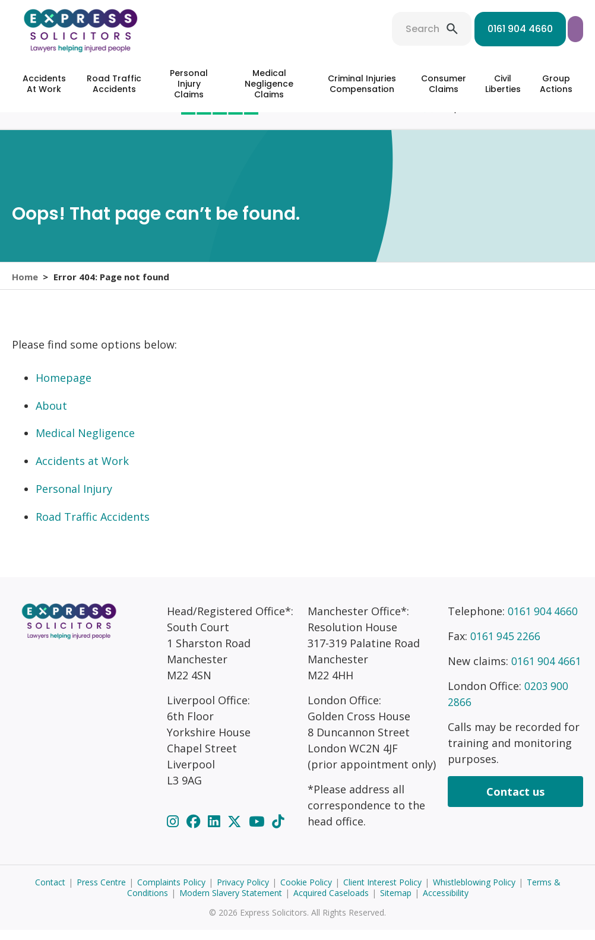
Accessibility (446, 903)
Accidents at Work (82, 471)
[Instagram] (174, 831)
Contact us (515, 802)
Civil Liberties (503, 83)
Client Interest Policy (382, 892)
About (51, 416)
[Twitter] (236, 831)
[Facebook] (195, 831)
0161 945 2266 (506, 646)
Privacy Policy (243, 892)
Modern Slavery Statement (230, 903)
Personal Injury (74, 499)
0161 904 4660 (431, 29)
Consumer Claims (443, 83)
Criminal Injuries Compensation (362, 83)
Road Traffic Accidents (114, 83)
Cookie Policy (306, 892)
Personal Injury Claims (189, 83)
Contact (50, 892)
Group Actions (556, 83)
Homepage (63, 388)
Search (333, 29)
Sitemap (396, 903)
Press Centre (101, 892)
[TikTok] (278, 831)
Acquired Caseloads (331, 903)
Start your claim (531, 29)
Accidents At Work (44, 83)
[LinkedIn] (215, 831)
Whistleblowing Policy (474, 892)
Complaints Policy (171, 892)
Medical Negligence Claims (269, 83)
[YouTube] (258, 831)
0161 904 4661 (547, 671)
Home (25, 281)
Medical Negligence (85, 443)
